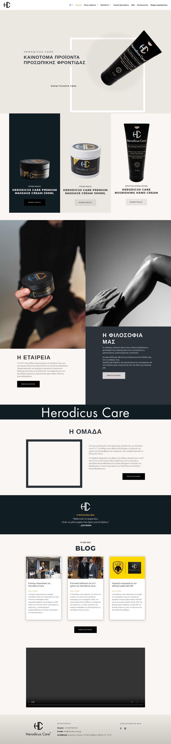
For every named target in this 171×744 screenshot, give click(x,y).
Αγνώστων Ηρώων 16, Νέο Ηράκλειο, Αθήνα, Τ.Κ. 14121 (90, 735)
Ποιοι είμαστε (90, 5)
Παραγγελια (136, 202)
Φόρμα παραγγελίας (159, 5)
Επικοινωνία (142, 5)
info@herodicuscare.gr (72, 731)
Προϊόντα (105, 5)
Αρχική (79, 5)
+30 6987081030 (70, 728)
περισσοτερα (28, 384)
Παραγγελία (34, 202)
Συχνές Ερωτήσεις (121, 5)
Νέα (133, 5)
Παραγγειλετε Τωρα (64, 86)
